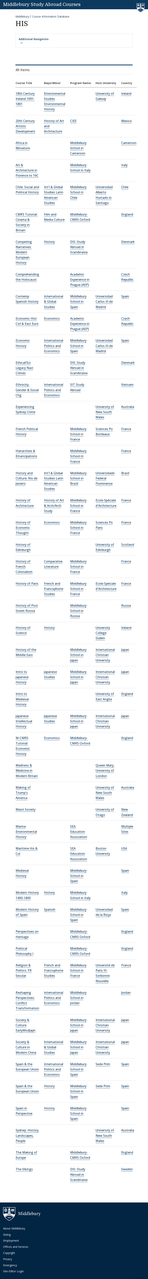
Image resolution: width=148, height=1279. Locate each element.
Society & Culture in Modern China (26, 1047)
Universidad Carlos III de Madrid (104, 301)
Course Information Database (50, 16)
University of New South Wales (105, 412)
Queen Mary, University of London (105, 770)
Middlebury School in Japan (78, 654)
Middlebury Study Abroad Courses (42, 4)
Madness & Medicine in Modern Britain (27, 770)
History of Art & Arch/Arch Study (54, 505)
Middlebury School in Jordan (78, 997)
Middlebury (22, 16)
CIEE (73, 121)
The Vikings (24, 1169)
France (126, 429)
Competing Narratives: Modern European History (24, 252)
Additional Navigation (34, 41)
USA (124, 848)
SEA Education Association (78, 831)
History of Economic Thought (23, 527)
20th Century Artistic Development (25, 126)
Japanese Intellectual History (24, 721)
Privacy (7, 1259)
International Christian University (105, 654)
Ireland (126, 93)
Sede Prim (103, 1064)
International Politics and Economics (53, 345)
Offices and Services (15, 1247)
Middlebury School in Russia (78, 610)
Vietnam (127, 384)
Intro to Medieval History (22, 699)
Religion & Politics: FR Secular (24, 970)
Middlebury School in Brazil (78, 478)
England (127, 214)
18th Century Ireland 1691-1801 (25, 98)
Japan (125, 649)
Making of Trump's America (23, 792)
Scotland (127, 544)
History (49, 242)
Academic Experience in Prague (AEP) (79, 279)
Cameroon (128, 143)
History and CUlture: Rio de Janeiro (26, 478)
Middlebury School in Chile (78, 192)
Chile (124, 187)
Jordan (126, 992)
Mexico (126, 121)
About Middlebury (14, 1228)
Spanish (49, 909)
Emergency (10, 1265)
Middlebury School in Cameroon (78, 148)
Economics (52, 318)
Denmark (128, 242)
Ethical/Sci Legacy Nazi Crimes (24, 367)
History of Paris (27, 583)
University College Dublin (103, 633)
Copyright (9, 1253)
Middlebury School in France (78, 434)
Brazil (125, 473)
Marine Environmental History (26, 831)
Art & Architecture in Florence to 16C (27, 170)
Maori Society (25, 809)
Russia (126, 605)
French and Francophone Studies (53, 588)
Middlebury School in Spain (78, 301)
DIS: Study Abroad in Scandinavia (78, 247)
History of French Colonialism (24, 566)
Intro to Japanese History (22, 677)
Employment (11, 1240)
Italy (124, 165)
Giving (7, 1234)
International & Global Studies (53, 301)
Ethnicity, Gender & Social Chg (27, 389)
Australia (127, 407)
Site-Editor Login (13, 1271)
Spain (125, 296)
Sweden (127, 1169)
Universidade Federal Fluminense (105, 478)
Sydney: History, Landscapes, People (27, 1135)
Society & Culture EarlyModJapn (25, 1025)
